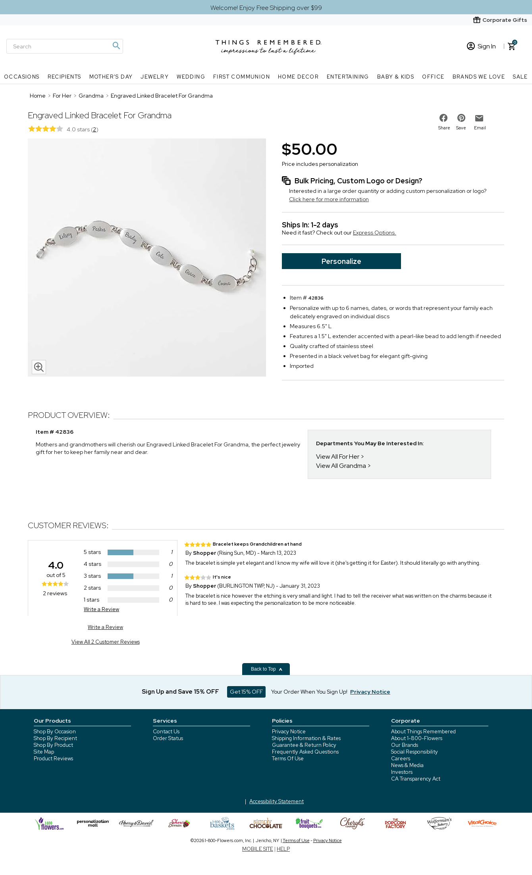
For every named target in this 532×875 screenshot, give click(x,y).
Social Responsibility (414, 751)
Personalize (341, 261)
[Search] (64, 46)
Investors (401, 772)
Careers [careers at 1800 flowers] (400, 758)
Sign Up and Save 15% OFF (180, 692)
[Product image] (147, 258)
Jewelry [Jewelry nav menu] (155, 76)
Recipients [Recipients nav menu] (64, 76)
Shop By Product (53, 745)
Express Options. (374, 232)
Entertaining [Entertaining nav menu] (348, 76)
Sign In (481, 46)
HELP (283, 849)
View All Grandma (341, 466)
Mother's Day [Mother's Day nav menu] (111, 76)
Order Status (168, 738)
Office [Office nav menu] (433, 76)
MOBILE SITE (257, 849)
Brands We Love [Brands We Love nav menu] (479, 76)
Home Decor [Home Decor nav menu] (298, 76)
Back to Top (267, 669)
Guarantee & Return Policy (304, 745)
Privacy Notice (289, 731)
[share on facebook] (443, 118)
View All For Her (337, 456)
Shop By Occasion (55, 731)
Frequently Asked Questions (305, 751)
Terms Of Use (288, 758)
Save (461, 128)
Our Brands (404, 745)
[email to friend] (479, 118)
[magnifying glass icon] (39, 367)
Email (480, 128)
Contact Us (166, 731)
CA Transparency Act (415, 778)
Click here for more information (329, 199)
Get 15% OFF (246, 691)
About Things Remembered (423, 731)
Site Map (44, 751)
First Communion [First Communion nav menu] (241, 76)
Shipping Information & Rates (306, 738)
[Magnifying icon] (116, 45)
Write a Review (101, 609)
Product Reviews (53, 758)
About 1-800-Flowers (416, 738)
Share (444, 128)
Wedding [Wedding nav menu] (191, 76)
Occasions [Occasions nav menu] (22, 76)
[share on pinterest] (461, 118)
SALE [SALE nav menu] (520, 76)
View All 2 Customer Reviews (105, 641)
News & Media (407, 765)
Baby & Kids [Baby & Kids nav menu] (395, 76)
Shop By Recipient (55, 738)
